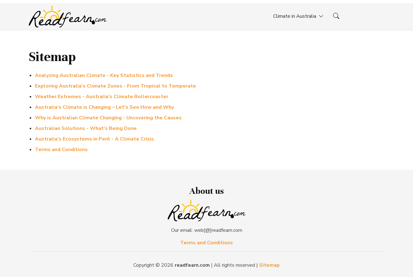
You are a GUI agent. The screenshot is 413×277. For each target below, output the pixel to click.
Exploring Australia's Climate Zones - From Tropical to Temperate (115, 86)
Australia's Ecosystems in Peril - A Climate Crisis (94, 139)
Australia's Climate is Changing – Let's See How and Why (104, 107)
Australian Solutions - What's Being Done (86, 128)
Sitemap (269, 265)
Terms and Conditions (61, 149)
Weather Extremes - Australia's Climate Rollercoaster (101, 96)
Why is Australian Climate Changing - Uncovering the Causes (108, 117)
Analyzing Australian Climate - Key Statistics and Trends (104, 75)
